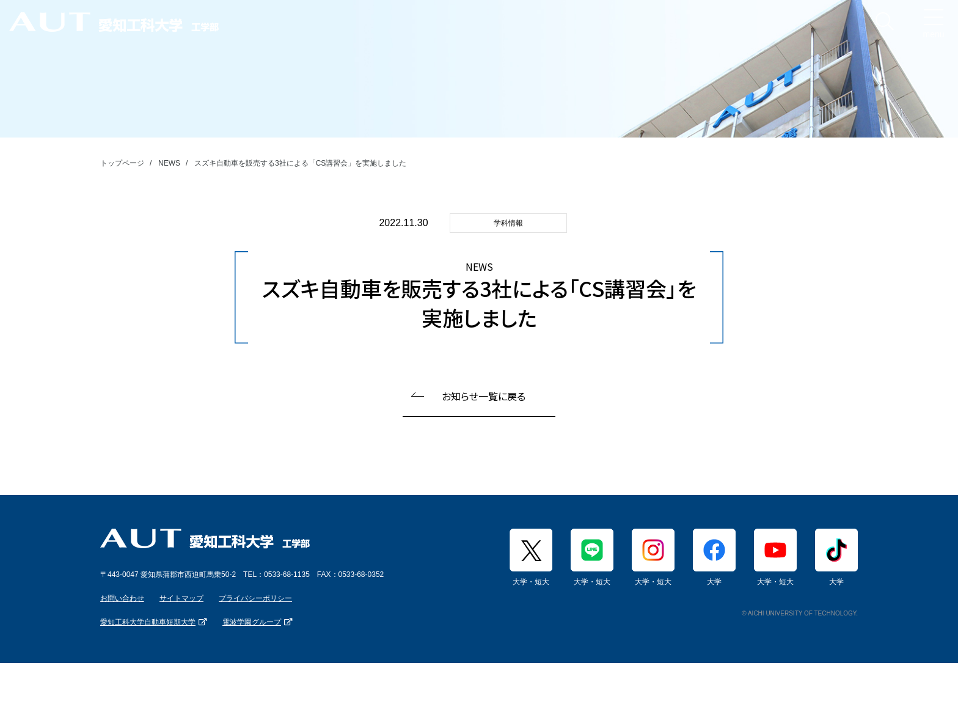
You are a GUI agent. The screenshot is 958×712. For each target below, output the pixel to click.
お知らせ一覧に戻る (483, 396)
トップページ (122, 163)
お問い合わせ (122, 598)
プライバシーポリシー (255, 598)
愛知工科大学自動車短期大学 (148, 622)
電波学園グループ (251, 622)
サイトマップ (181, 598)
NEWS (169, 163)
